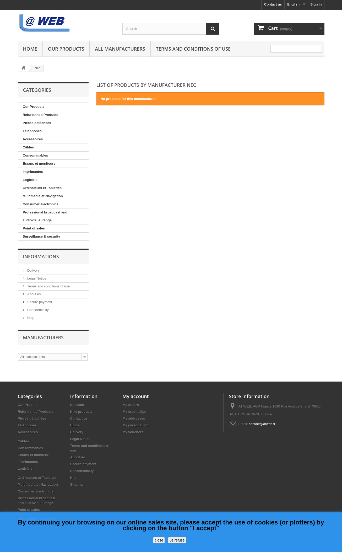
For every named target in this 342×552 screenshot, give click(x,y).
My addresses (134, 418)
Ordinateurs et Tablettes (42, 188)
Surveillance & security (41, 236)
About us (33, 294)
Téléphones (32, 131)
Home (30, 49)
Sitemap (77, 484)
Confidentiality (37, 310)
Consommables (35, 155)
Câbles (28, 147)
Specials (77, 405)
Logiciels (30, 180)
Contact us (273, 4)
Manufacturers (43, 337)
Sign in (316, 4)
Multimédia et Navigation (43, 196)
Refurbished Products (40, 115)
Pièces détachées (37, 123)
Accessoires (33, 139)
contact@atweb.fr (262, 424)
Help (30, 318)
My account (136, 396)
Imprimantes (33, 172)
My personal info (136, 425)
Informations (41, 256)
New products (81, 412)
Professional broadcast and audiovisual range (45, 216)
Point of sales (34, 228)
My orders (131, 405)
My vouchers (133, 432)
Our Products (66, 49)
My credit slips (134, 412)
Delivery (33, 270)
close (159, 540)
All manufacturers (120, 49)
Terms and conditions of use (193, 49)
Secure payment (39, 302)
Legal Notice (36, 278)
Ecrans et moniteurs (39, 163)
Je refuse (177, 540)
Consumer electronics (41, 204)
